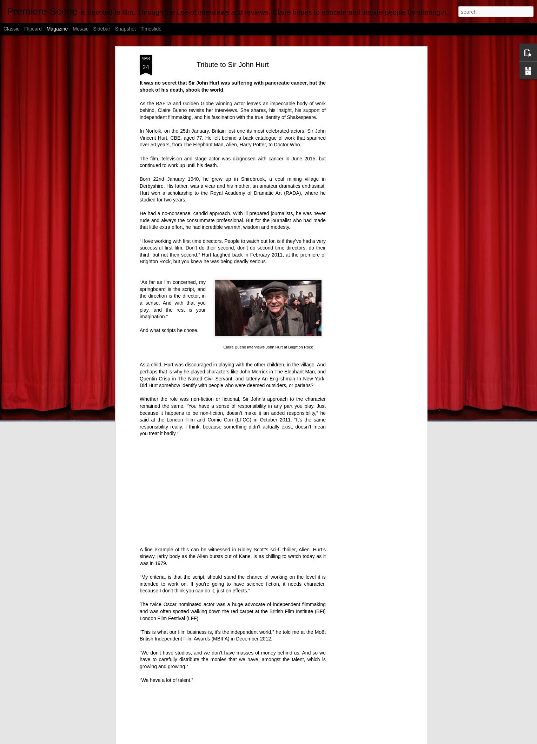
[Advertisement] (364, 165)
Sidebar (101, 29)
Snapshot (125, 29)
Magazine (57, 29)
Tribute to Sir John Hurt (233, 64)
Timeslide (151, 29)
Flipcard (33, 29)
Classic (11, 29)
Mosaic (80, 29)
